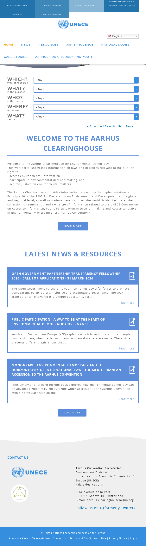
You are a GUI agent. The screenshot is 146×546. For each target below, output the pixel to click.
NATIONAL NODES (115, 44)
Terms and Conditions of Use (88, 538)
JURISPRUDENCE (80, 44)
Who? (15, 98)
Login (133, 538)
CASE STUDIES (16, 56)
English (115, 36)
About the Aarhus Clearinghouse (29, 538)
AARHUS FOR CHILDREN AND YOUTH (64, 56)
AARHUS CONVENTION (14, 6)
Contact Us (60, 538)
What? (16, 89)
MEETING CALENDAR (14, 15)
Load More (72, 412)
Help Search (127, 126)
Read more (73, 226)
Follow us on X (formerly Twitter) (105, 507)
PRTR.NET (131, 6)
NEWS (26, 44)
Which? (17, 80)
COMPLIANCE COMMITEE (73, 6)
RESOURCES (48, 44)
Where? (17, 107)
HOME (8, 44)
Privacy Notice (118, 538)
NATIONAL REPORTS (44, 6)
